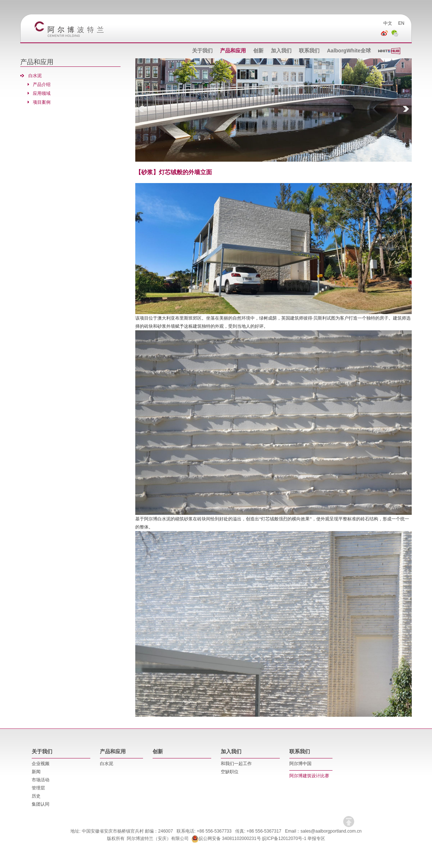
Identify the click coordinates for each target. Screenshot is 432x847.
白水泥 (35, 75)
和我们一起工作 (236, 763)
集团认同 (40, 804)
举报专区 (316, 838)
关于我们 (202, 51)
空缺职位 (229, 771)
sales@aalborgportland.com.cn (331, 831)
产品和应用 (233, 51)
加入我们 (281, 51)
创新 (258, 51)
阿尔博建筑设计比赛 (309, 775)
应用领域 (41, 93)
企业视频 (40, 763)
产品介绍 (41, 84)
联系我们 (309, 51)
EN (401, 23)
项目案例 (41, 102)
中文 (387, 23)
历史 (36, 796)
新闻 (36, 771)
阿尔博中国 (300, 763)
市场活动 (40, 779)
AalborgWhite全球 (349, 51)
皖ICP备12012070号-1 (284, 838)
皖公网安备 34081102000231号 (226, 838)
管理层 (38, 788)
